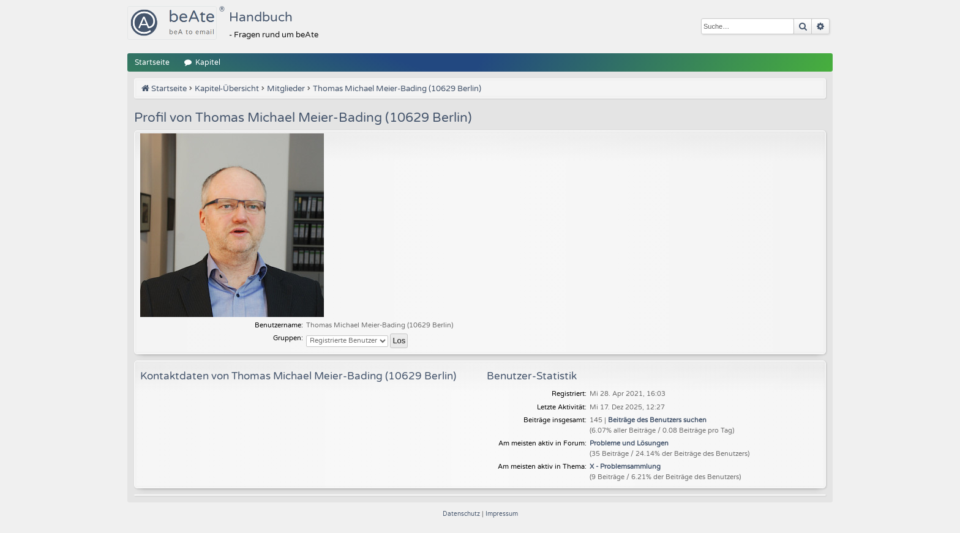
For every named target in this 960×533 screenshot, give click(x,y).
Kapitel (207, 62)
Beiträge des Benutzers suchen (657, 420)
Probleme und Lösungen (629, 443)
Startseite (152, 62)
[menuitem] (462, 514)
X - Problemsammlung (625, 467)
